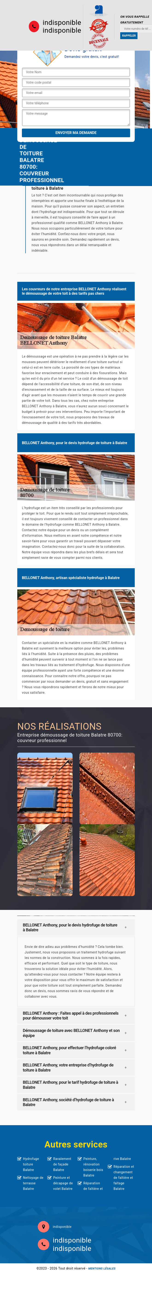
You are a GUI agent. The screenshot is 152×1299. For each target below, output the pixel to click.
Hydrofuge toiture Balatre (31, 1164)
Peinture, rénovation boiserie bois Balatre (93, 1167)
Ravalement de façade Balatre (62, 1164)
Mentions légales (101, 1268)
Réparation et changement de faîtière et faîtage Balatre (124, 1178)
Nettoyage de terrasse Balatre (33, 1183)
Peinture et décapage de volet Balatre (63, 1183)
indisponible (62, 22)
